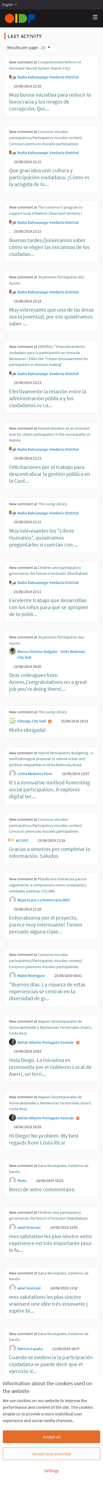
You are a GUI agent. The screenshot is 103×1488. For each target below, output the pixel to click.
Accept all (51, 1437)
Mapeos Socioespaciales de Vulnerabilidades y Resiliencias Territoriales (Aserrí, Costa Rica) (50, 1027)
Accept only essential (51, 1453)
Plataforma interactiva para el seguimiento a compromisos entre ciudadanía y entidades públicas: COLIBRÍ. (48, 884)
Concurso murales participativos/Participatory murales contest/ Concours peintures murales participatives (45, 137)
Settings (51, 1470)
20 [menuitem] (43, 47)
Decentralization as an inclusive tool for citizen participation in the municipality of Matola (49, 434)
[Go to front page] (20, 18)
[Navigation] (95, 17)
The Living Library (52, 503)
